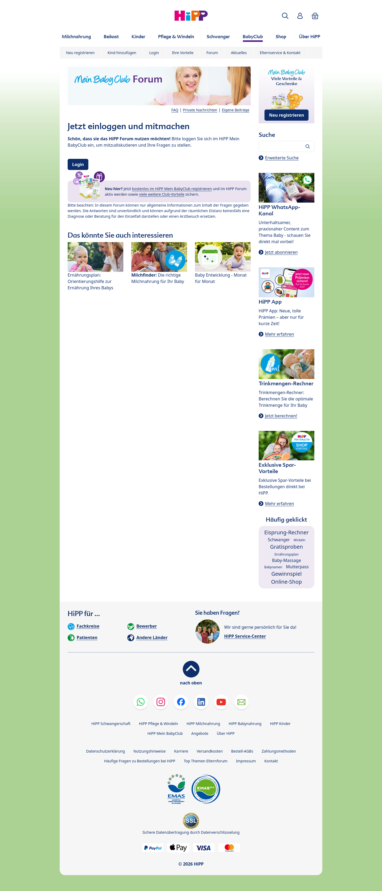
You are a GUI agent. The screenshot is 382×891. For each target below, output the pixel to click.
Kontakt (271, 760)
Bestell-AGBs (242, 751)
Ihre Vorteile (182, 52)
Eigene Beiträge (235, 109)
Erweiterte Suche (282, 158)
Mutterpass (297, 567)
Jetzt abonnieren (281, 252)
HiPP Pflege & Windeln (158, 723)
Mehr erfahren (279, 334)
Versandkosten (210, 751)
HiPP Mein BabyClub (165, 733)
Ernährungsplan (287, 554)
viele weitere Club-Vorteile (161, 194)
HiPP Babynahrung (245, 723)
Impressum (246, 760)
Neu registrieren (80, 52)
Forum (212, 52)
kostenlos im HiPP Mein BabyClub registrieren (172, 188)
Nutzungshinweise (149, 751)
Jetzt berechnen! (281, 416)
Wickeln (299, 540)
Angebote (199, 733)
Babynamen (273, 567)
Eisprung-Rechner (286, 532)
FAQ (175, 109)
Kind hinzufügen (122, 52)
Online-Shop (286, 581)
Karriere (181, 751)
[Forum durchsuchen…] (286, 146)
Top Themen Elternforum (206, 760)
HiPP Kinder (280, 723)
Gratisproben (286, 546)
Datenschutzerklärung (105, 751)
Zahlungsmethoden (279, 751)
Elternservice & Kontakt (280, 52)
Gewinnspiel (286, 573)
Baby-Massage (286, 560)
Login (154, 52)
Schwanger (279, 540)
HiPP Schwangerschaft (110, 723)
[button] (285, 16)
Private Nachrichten (200, 109)
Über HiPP (226, 733)
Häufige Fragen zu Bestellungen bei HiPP (139, 760)
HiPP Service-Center (245, 636)
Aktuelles (239, 52)
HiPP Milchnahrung (203, 723)
